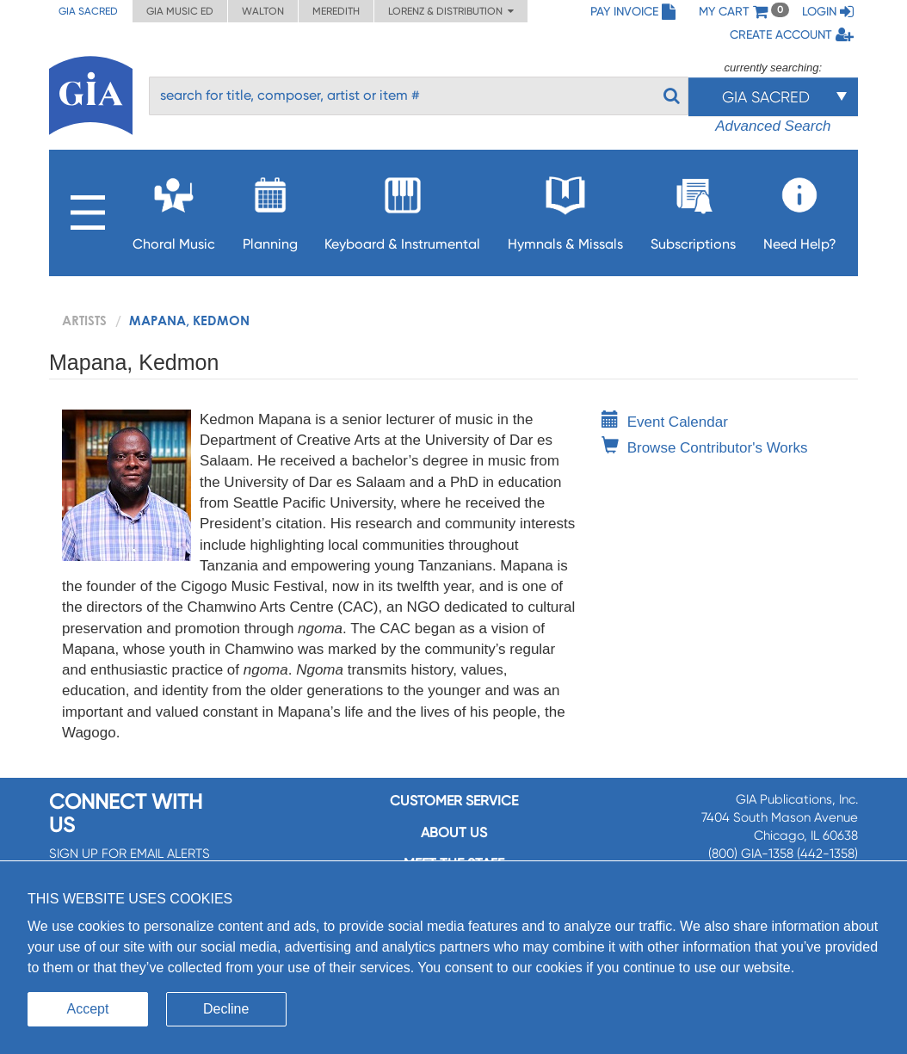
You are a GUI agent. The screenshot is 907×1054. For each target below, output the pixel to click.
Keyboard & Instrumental (402, 208)
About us (454, 832)
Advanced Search (772, 126)
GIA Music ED (179, 11)
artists (84, 320)
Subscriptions (693, 208)
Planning (270, 208)
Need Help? (799, 208)
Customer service (454, 800)
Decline (226, 1009)
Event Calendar (665, 422)
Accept (88, 1009)
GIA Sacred (88, 11)
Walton (263, 11)
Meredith (336, 11)
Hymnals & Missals (565, 208)
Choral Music (174, 208)
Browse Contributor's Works (705, 448)
